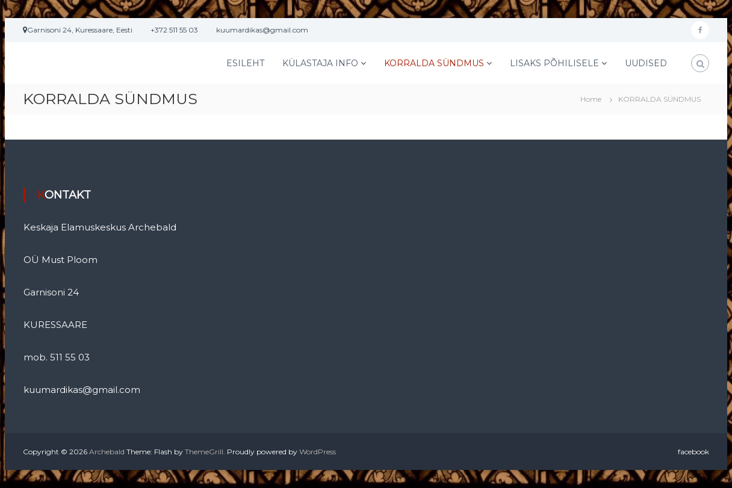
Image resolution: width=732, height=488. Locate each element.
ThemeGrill (204, 451)
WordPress (317, 451)
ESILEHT (245, 63)
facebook (693, 451)
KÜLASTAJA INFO (320, 63)
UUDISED (646, 63)
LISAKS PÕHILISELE (554, 63)
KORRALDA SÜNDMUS (434, 63)
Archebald (107, 451)
